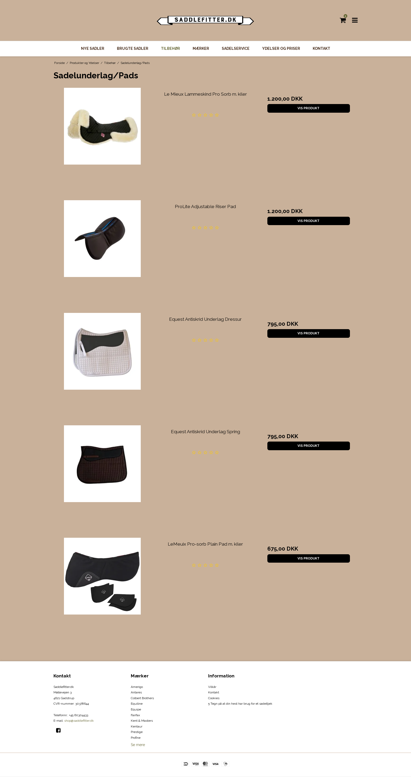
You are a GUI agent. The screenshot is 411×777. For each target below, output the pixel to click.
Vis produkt (309, 108)
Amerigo (137, 687)
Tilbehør (170, 48)
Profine (135, 738)
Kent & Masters (142, 720)
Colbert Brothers (142, 698)
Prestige (137, 732)
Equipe (136, 709)
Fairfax (135, 715)
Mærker (201, 48)
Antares (136, 692)
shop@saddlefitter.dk (79, 720)
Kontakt (321, 48)
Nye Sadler (92, 48)
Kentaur (136, 726)
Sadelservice (236, 48)
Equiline (137, 703)
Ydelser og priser (281, 48)
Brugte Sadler (132, 48)
